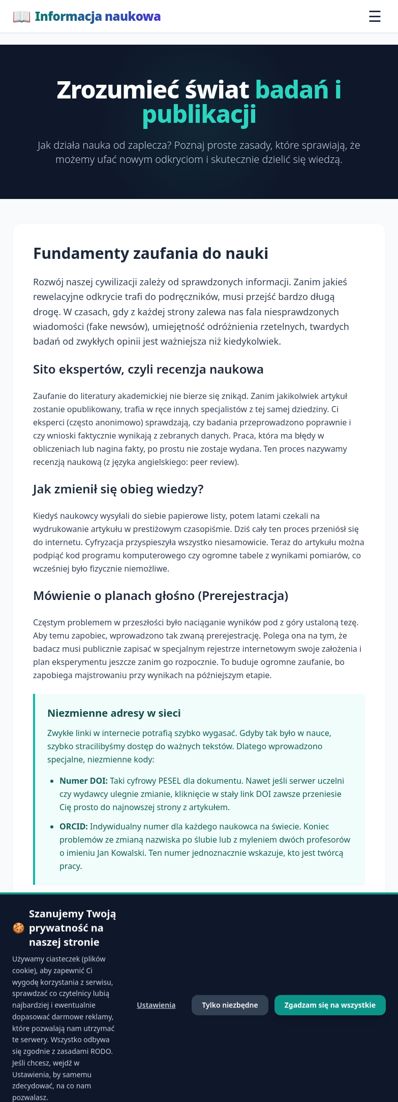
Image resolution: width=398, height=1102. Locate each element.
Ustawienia (156, 1051)
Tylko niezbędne (230, 1051)
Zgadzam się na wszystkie (330, 1051)
